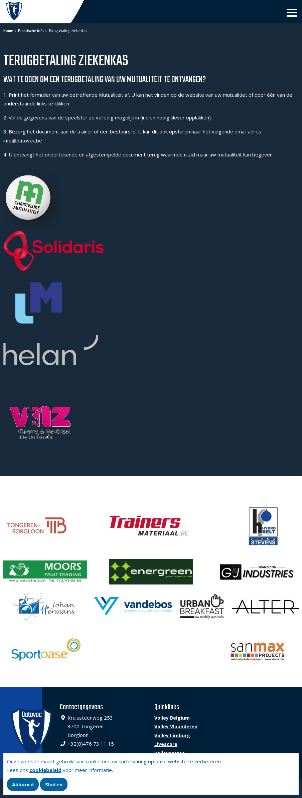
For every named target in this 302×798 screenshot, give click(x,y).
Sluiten (53, 784)
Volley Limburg (172, 735)
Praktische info (30, 30)
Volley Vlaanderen (175, 726)
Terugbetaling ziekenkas (67, 30)
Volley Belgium (172, 718)
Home (8, 30)
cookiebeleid (45, 770)
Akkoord (23, 784)
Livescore (165, 744)
